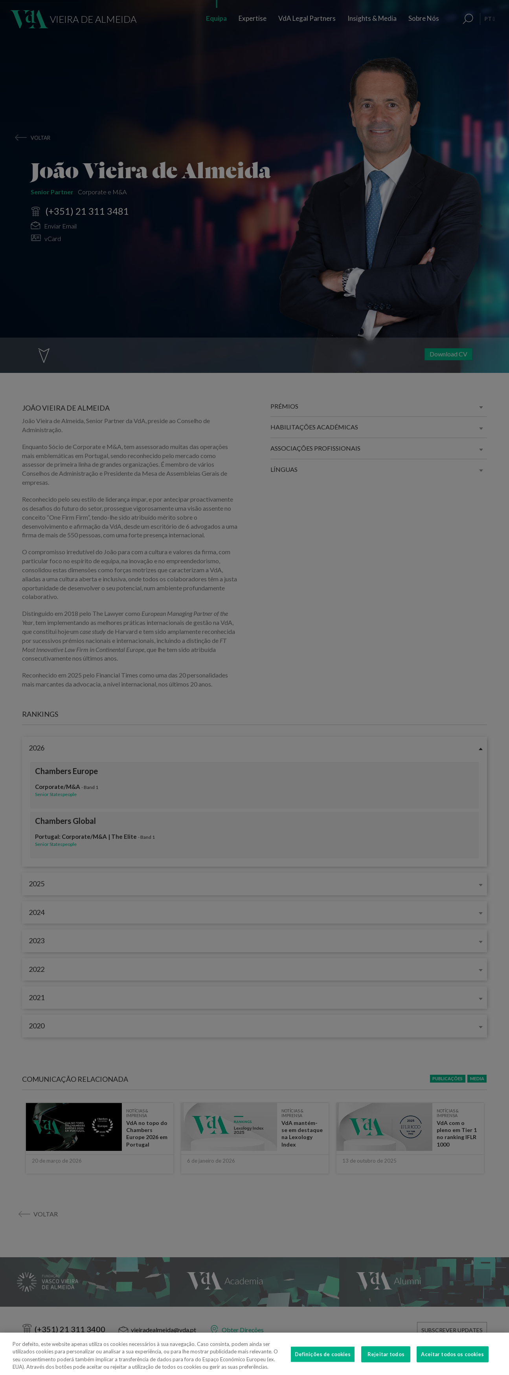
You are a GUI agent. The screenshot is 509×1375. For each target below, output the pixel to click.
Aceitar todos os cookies (452, 1364)
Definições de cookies (323, 1364)
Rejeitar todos (386, 1364)
